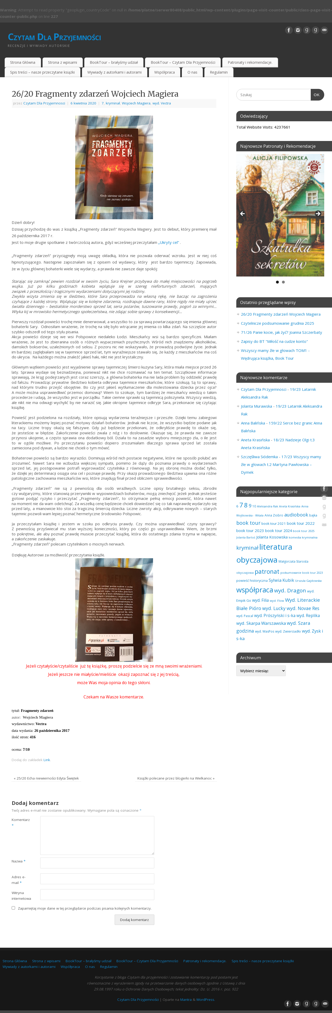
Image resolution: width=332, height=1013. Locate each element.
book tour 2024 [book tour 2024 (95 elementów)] (278, 530)
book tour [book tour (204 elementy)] (248, 522)
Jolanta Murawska (256, 406)
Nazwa (18, 861)
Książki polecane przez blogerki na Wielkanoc (176, 778)
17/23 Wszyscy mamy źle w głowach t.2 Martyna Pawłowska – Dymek (281, 464)
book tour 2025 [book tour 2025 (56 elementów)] (303, 531)
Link (47, 759)
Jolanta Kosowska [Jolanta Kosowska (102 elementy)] (272, 537)
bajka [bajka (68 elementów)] (313, 515)
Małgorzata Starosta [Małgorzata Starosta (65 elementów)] (293, 561)
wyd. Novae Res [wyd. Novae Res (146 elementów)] (303, 608)
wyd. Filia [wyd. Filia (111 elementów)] (260, 600)
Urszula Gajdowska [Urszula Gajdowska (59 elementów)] (308, 581)
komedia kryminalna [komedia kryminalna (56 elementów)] (303, 537)
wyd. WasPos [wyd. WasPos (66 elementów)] (264, 631)
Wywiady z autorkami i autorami (114, 72)
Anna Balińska (253, 423)
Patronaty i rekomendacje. (250, 62)
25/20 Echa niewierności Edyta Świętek (46, 778)
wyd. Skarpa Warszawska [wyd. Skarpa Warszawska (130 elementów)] (261, 623)
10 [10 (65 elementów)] (254, 506)
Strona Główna (22, 62)
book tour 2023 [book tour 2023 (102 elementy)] (250, 530)
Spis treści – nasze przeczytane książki (42, 72)
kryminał (113, 103)
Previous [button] (243, 214)
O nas (192, 72)
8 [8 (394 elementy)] (246, 505)
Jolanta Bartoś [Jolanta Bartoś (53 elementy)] (245, 537)
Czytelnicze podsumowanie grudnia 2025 (277, 323)
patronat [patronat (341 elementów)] (267, 571)
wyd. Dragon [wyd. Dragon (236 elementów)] (290, 590)
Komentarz (19, 822)
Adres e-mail (18, 880)
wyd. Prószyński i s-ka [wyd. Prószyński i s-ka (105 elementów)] (274, 615)
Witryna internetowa (19, 895)
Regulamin (219, 72)
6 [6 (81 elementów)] (237, 506)
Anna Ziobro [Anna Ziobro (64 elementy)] (274, 515)
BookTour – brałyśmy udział (114, 62)
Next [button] (318, 214)
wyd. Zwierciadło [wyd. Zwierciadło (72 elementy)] (288, 631)
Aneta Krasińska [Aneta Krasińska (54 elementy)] (289, 506)
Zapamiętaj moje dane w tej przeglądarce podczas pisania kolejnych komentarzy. (84, 908)
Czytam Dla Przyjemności (54, 36)
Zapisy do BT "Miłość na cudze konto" (274, 341)
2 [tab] (283, 282)
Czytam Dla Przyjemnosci (44, 103)
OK (315, 94)
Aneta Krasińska (255, 439)
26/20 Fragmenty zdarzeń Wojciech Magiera (281, 314)
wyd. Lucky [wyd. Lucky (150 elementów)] (274, 608)
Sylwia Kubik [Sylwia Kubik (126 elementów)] (281, 580)
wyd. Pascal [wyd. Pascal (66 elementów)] (244, 616)
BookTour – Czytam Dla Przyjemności (183, 62)
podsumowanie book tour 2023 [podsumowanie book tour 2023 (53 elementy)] (301, 573)
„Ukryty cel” (168, 242)
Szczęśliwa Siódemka (259, 456)
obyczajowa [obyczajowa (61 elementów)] (245, 573)
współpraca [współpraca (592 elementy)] (254, 589)
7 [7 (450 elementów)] (241, 504)
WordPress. (205, 999)
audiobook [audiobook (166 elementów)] (296, 514)
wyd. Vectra (162, 103)
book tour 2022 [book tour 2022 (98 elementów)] (301, 523)
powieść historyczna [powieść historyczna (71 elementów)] (252, 580)
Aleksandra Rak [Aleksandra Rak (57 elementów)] (267, 506)
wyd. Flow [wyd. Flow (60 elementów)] (277, 601)
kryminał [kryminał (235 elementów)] (247, 547)
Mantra (186, 999)
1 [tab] (277, 282)
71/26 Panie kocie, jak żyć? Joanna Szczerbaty (281, 332)
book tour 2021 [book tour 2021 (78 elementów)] (273, 523)
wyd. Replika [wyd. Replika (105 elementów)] (308, 615)
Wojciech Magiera (136, 103)
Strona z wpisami (62, 62)
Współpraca (164, 72)
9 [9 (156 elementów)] (250, 505)
